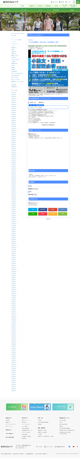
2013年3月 (14, 358)
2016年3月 (14, 287)
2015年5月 (14, 307)
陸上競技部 (14, 84)
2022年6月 (14, 138)
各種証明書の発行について (27, 430)
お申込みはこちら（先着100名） (48, 124)
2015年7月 (14, 303)
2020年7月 (14, 183)
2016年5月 (14, 283)
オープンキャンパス (9, 6)
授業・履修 (24, 422)
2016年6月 (14, 281)
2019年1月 (14, 219)
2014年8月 (14, 325)
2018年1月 (14, 243)
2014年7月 (14, 327)
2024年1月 (14, 100)
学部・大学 (40, 418)
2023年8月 (14, 110)
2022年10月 (14, 130)
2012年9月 (14, 370)
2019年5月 (14, 211)
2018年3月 (14, 239)
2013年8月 (14, 348)
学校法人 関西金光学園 (5, 453)
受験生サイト (8, 422)
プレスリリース (15, 43)
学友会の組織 (24, 434)
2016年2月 (14, 289)
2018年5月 (14, 235)
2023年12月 (14, 102)
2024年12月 (14, 96)
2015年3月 (14, 311)
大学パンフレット (9, 426)
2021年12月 (14, 150)
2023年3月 (14, 120)
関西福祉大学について (65, 418)
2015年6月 (14, 305)
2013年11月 (14, 342)
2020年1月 (14, 195)
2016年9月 (14, 275)
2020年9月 (14, 180)
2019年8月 (14, 205)
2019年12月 (14, 197)
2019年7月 (14, 207)
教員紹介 (61, 426)
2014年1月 (14, 338)
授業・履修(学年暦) (63, 424)
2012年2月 (14, 384)
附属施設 (40, 424)
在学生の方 (40, 6)
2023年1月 (14, 124)
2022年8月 (14, 134)
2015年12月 (14, 293)
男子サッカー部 (15, 77)
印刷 (63, 213)
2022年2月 (14, 146)
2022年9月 (14, 132)
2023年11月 (14, 104)
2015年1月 (14, 315)
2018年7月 (14, 231)
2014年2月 (14, 336)
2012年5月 (14, 378)
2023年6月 (14, 114)
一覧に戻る (48, 218)
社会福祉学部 (14, 71)
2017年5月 (14, 259)
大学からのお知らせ (15, 59)
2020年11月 (14, 176)
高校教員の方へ (15, 86)
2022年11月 (14, 128)
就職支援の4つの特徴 (42, 430)
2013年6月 (14, 352)
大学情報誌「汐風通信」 (26, 436)
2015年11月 (14, 295)
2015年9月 (14, 299)
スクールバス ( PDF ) (26, 424)
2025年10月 (14, 92)
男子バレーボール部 (15, 79)
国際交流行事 (14, 63)
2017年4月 (14, 261)
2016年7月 (14, 279)
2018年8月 (14, 229)
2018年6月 (14, 233)
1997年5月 (14, 390)
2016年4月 (14, 285)
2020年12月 (14, 174)
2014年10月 (14, 321)
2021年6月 (14, 162)
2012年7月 (14, 374)
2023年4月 (14, 118)
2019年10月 (14, 201)
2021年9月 (14, 156)
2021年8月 (14, 158)
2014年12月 (14, 317)
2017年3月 (14, 263)
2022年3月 (14, 144)
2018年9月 (14, 227)
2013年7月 (14, 350)
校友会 (56, 6)
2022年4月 (14, 142)
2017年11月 (14, 247)
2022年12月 (14, 126)
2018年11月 (14, 223)
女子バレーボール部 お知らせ (17, 73)
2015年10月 (14, 297)
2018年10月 (14, 225)
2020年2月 (14, 193)
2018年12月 (14, 221)
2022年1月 (14, 148)
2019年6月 (14, 209)
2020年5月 (14, 187)
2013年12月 (14, 340)
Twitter (32, 209)
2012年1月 (14, 386)
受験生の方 (32, 6)
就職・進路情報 (41, 428)
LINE (33, 213)
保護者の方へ (14, 47)
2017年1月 (14, 267)
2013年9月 (14, 346)
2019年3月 (14, 215)
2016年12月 (14, 269)
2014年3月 (14, 334)
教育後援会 (48, 6)
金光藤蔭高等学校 (29, 453)
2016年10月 (14, 273)
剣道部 (13, 49)
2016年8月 (14, 277)
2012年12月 (14, 364)
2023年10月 (14, 106)
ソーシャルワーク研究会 (16, 39)
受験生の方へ (14, 53)
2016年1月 (14, 291)
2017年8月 (14, 253)
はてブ (62, 209)
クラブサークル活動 (26, 432)
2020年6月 (14, 185)
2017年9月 (14, 251)
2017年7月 (14, 255)
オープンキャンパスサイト (11, 424)
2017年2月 (14, 265)
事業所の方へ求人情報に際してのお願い (46, 436)
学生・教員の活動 (15, 75)
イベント (13, 37)
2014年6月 (14, 329)
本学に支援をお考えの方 (73, 6)
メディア (13, 45)
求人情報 (40, 434)
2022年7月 (14, 136)
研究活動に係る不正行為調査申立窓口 (67, 430)
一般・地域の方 (64, 6)
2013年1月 (14, 362)
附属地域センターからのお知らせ (18, 82)
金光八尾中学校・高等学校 (40, 453)
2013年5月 (14, 354)
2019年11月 (14, 199)
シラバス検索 (24, 426)
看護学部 (13, 69)
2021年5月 (14, 164)
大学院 (13, 65)
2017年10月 (14, 249)
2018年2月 (14, 241)
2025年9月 (14, 94)
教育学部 (13, 67)
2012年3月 (14, 382)
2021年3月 (14, 168)
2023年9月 (14, 108)
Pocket (42, 213)
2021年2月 (14, 170)
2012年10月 (14, 368)
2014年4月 (14, 332)
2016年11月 (14, 271)
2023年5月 (14, 116)
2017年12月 (14, 245)
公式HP (36, 188)
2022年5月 (14, 140)
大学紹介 (40, 420)
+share (52, 213)
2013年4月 (14, 356)
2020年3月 (14, 191)
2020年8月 (14, 182)
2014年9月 (14, 323)
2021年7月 (14, 160)
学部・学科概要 (63, 420)
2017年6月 (14, 257)
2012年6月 (14, 376)
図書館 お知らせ (15, 55)
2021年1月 (14, 172)
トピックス (14, 41)
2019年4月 (14, 213)
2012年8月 (14, 372)
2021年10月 (14, 154)
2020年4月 (14, 189)
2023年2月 (14, 122)
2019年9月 (14, 203)
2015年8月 (14, 301)
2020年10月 (14, 178)
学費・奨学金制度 (25, 428)
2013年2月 (14, 360)
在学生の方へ (14, 57)
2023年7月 (14, 112)
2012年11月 (14, 366)
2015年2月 (14, 313)
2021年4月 (14, 166)
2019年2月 (14, 217)
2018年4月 (14, 237)
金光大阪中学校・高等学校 (18, 453)
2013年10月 (14, 344)
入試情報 (22, 6)
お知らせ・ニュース (26, 420)
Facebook (43, 209)
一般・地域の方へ (10, 433)
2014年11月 (14, 319)
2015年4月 (14, 309)
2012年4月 (14, 380)
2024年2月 (14, 98)
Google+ (52, 209)
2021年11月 (14, 152)
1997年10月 (14, 388)
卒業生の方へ (14, 51)
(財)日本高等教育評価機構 (43, 422)
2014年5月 (14, 330)
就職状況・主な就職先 (42, 432)
